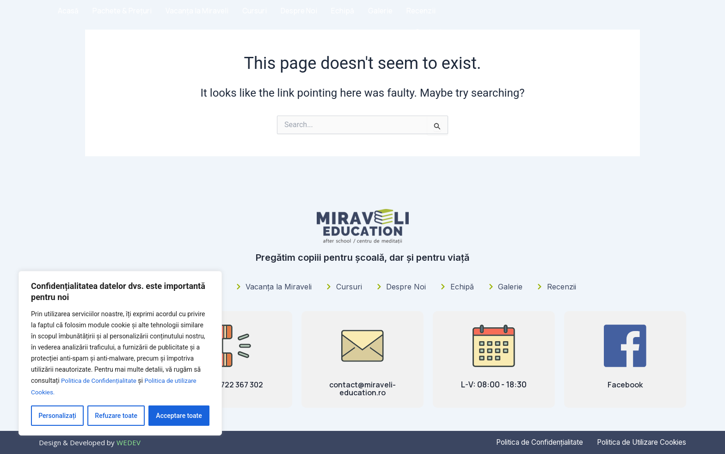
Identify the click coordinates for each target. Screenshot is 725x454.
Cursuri (458, 21)
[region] (120, 354)
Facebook (625, 384)
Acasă (266, 21)
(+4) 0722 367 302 (231, 384)
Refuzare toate (116, 415)
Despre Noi (504, 21)
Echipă (548, 21)
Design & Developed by (90, 442)
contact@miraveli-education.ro (362, 388)
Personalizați (57, 415)
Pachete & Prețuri (322, 21)
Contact (671, 21)
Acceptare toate (179, 415)
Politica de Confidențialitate (100, 381)
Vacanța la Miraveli (399, 21)
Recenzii (628, 21)
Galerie (586, 21)
